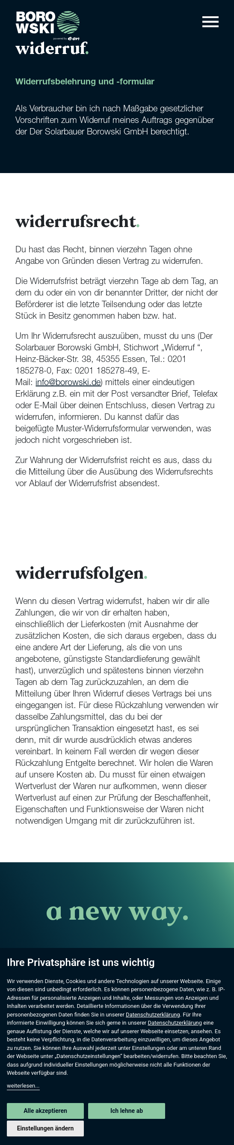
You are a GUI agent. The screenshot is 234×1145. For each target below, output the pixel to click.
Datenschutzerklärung (153, 1014)
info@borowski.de (68, 383)
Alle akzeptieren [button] (45, 1110)
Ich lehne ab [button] (126, 1110)
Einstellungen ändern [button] (45, 1128)
